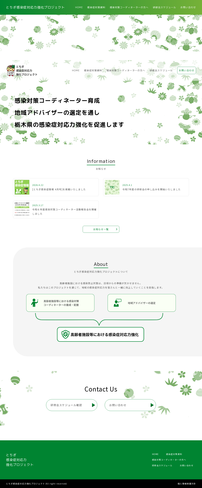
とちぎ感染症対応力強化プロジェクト (35, 7)
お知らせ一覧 (101, 229)
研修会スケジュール (164, 7)
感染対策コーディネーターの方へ (129, 7)
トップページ (13, 19)
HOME (79, 7)
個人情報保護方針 (187, 483)
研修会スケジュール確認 (66, 405)
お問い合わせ (188, 7)
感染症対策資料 (96, 7)
